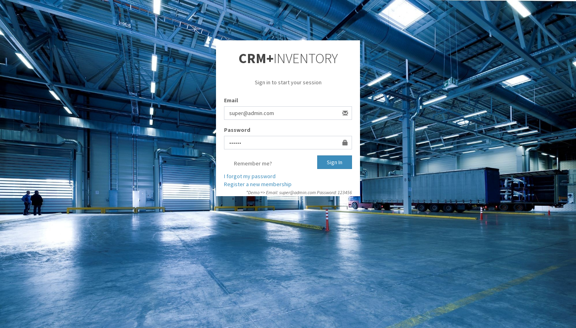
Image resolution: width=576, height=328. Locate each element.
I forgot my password (250, 176)
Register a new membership (258, 184)
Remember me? (248, 163)
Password (237, 129)
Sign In (334, 162)
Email (231, 100)
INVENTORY (288, 58)
